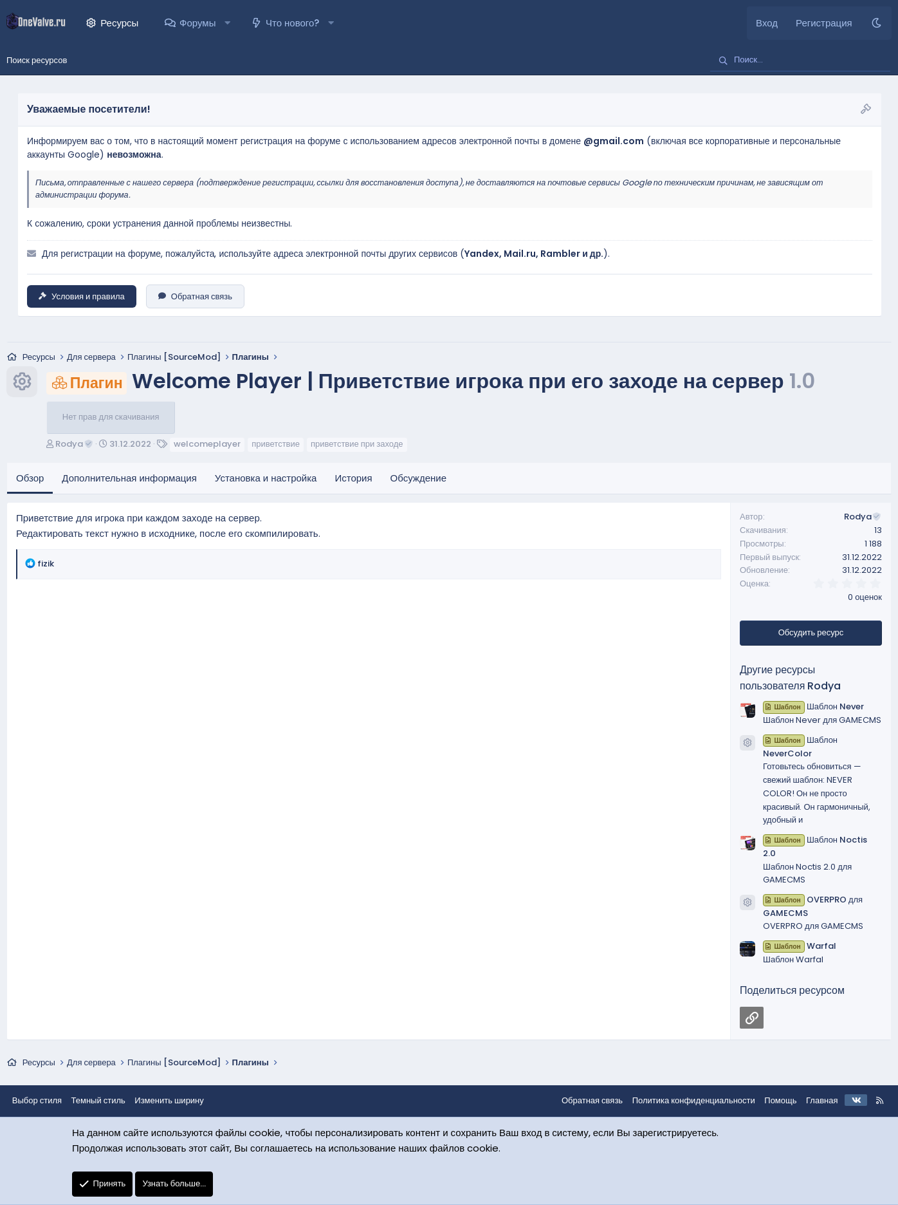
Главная (821, 1100)
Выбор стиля (37, 1100)
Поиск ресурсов (36, 60)
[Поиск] (800, 60)
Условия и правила (82, 296)
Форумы (197, 23)
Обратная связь (195, 296)
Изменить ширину (170, 1100)
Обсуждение (418, 478)
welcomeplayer (207, 444)
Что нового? (292, 23)
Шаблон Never (813, 708)
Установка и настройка (266, 478)
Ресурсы (119, 23)
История (353, 478)
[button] (227, 23)
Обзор (30, 478)
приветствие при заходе (357, 444)
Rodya (74, 444)
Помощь (780, 1100)
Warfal (799, 946)
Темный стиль (99, 1100)
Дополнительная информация (129, 478)
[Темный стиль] (876, 23)
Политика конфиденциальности (692, 1100)
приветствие (276, 444)
